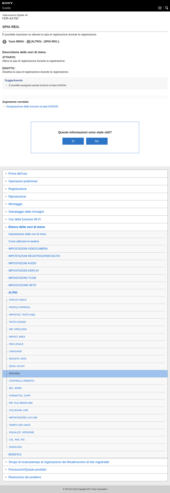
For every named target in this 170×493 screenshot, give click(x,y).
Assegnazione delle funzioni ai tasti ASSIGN (32, 106)
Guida (6, 8)
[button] (167, 8)
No (97, 141)
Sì (73, 141)
